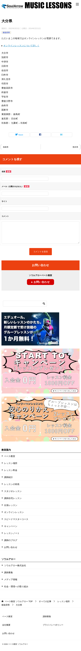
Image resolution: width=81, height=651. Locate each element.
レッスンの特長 (11, 484)
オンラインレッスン (14, 512)
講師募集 (8, 572)
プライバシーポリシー (53, 625)
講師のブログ (10, 540)
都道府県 (6, 33)
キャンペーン (10, 526)
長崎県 (5, 147)
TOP (19, 601)
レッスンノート (11, 533)
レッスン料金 (10, 470)
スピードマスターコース (16, 519)
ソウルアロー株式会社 (15, 565)
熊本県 (75, 147)
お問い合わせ (10, 547)
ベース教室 (9, 456)
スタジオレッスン (13, 491)
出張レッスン (10, 505)
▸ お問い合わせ (40, 282)
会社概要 (6, 625)
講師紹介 (8, 477)
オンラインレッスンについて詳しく (21, 45)
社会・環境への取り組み (16, 586)
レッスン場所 (10, 463)
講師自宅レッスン (13, 498)
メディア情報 (10, 579)
